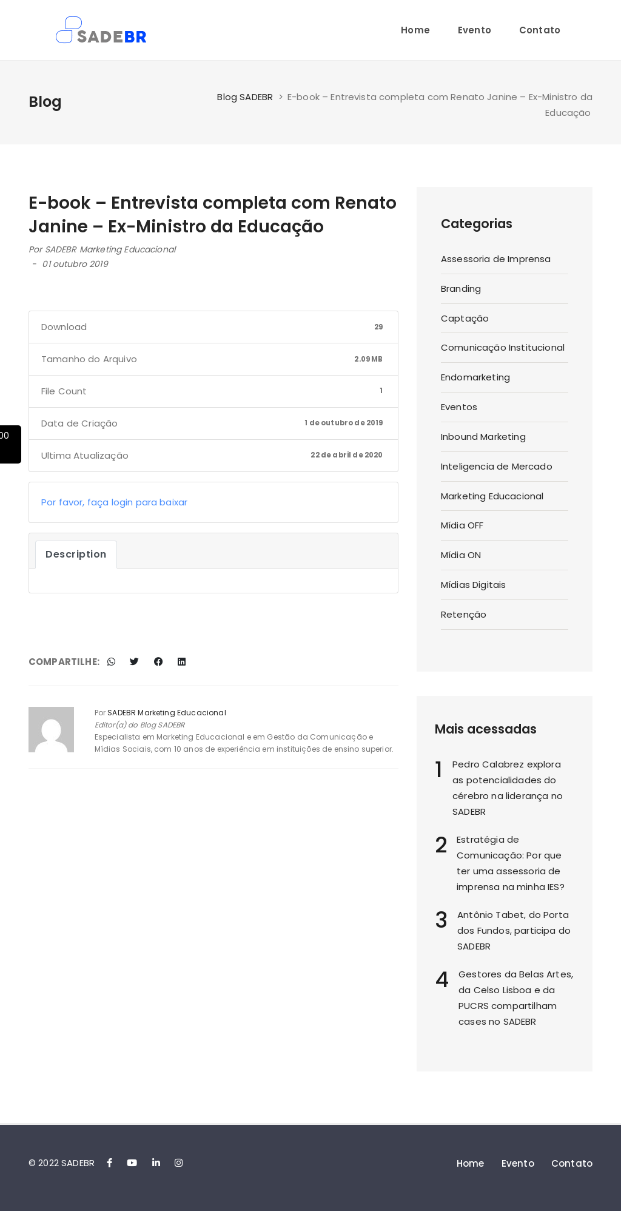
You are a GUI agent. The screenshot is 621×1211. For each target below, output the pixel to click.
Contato (539, 30)
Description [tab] (76, 554)
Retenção (463, 614)
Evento (474, 30)
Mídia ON (461, 554)
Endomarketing (475, 377)
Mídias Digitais (473, 584)
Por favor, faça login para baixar (114, 502)
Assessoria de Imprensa (496, 258)
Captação (465, 318)
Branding (461, 288)
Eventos (459, 406)
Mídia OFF (462, 525)
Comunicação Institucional (503, 347)
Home (415, 30)
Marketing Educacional (492, 496)
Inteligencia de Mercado (496, 466)
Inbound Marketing (483, 436)
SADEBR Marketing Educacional (110, 249)
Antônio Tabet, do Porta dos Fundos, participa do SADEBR (514, 930)
